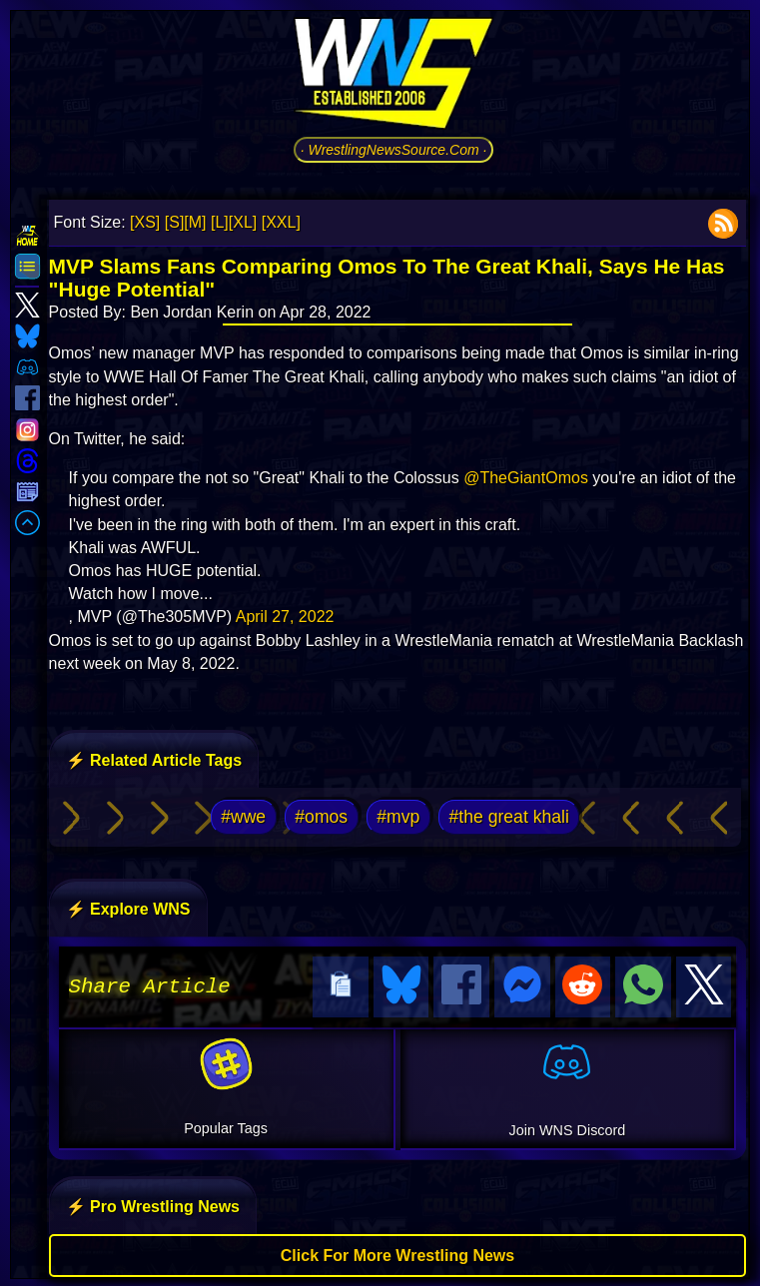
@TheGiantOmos (525, 477)
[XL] (243, 222)
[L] (220, 222)
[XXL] (281, 222)
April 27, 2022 (285, 616)
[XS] (145, 222)
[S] (175, 222)
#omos (321, 817)
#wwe (243, 817)
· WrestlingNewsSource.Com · (394, 150)
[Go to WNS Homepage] (393, 77)
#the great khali (509, 817)
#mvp (398, 817)
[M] (195, 222)
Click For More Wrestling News (397, 1252)
